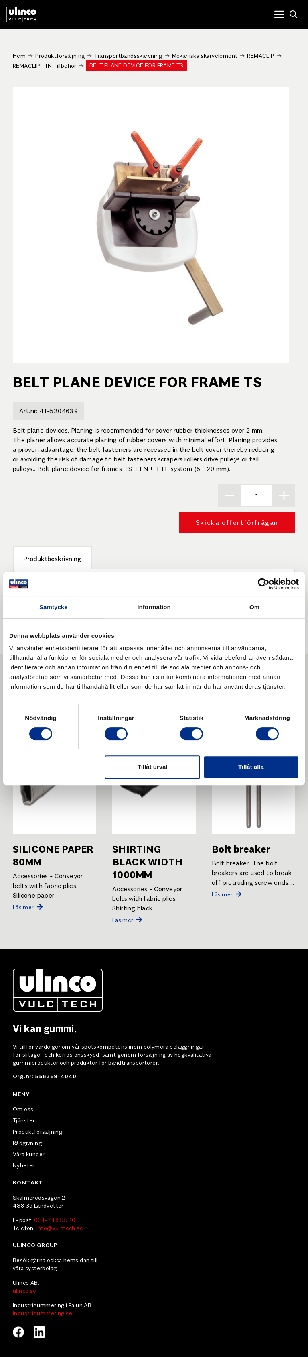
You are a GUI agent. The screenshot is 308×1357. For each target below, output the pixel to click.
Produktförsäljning (60, 55)
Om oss (23, 1109)
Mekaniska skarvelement (205, 55)
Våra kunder (29, 1154)
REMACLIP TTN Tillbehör (45, 65)
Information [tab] (154, 607)
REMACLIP (260, 55)
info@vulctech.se (59, 1228)
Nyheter (24, 1165)
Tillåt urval (153, 766)
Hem (19, 55)
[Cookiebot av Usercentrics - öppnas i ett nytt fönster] (264, 584)
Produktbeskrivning (52, 558)
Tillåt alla (251, 766)
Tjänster (24, 1120)
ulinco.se (24, 1290)
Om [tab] (254, 607)
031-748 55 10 (54, 1220)
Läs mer (28, 907)
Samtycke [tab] (53, 607)
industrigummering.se (42, 1313)
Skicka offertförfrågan (237, 522)
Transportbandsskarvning (128, 55)
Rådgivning (27, 1143)
